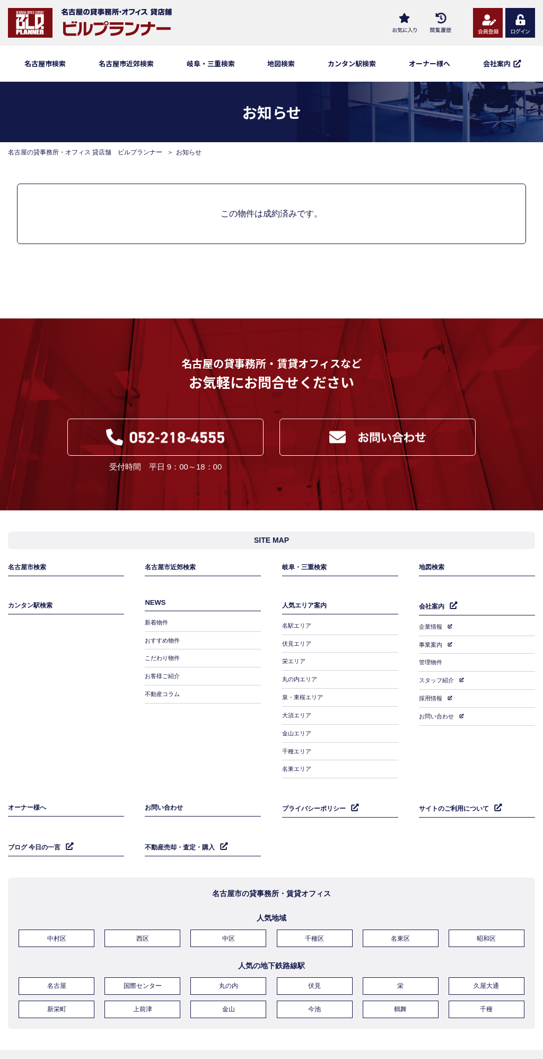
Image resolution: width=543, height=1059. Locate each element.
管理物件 (431, 662)
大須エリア (298, 707)
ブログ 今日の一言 (36, 824)
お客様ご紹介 (164, 677)
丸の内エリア (301, 677)
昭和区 (486, 913)
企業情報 (431, 631)
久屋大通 (486, 958)
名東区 (400, 913)
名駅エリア (298, 631)
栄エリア (295, 661)
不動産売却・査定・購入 (183, 824)
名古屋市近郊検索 (126, 63)
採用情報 (431, 693)
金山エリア (298, 723)
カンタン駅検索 (352, 63)
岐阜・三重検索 (211, 63)
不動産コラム (164, 692)
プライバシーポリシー (316, 789)
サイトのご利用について (457, 789)
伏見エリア (298, 646)
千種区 (314, 913)
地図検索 (281, 63)
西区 (142, 913)
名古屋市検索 (45, 63)
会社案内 (432, 613)
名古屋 (56, 958)
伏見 (314, 958)
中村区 (56, 913)
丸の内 (228, 958)
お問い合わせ (438, 708)
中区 (228, 913)
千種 (486, 979)
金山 (228, 979)
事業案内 (431, 646)
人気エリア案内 (306, 612)
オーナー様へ (429, 63)
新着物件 (157, 631)
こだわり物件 (164, 661)
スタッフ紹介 (438, 677)
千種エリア (298, 738)
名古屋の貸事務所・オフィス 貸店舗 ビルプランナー (85, 152)
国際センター (143, 958)
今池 (314, 979)
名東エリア (298, 754)
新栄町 (56, 979)
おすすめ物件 (164, 646)
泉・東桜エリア (304, 692)
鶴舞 (400, 979)
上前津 (142, 979)
